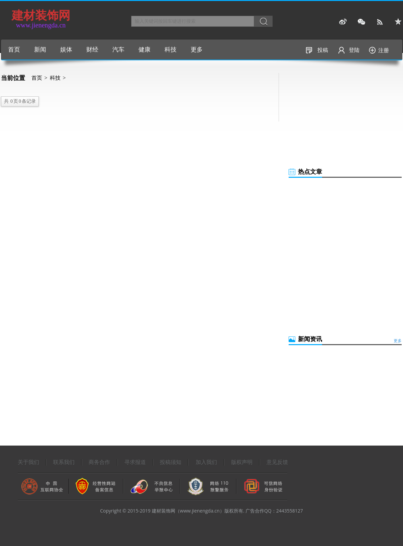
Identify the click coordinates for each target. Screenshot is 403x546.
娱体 (66, 49)
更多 (197, 49)
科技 (171, 49)
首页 (14, 49)
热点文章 (310, 171)
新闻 (40, 49)
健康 (144, 49)
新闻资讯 (310, 339)
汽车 (118, 49)
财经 (92, 49)
